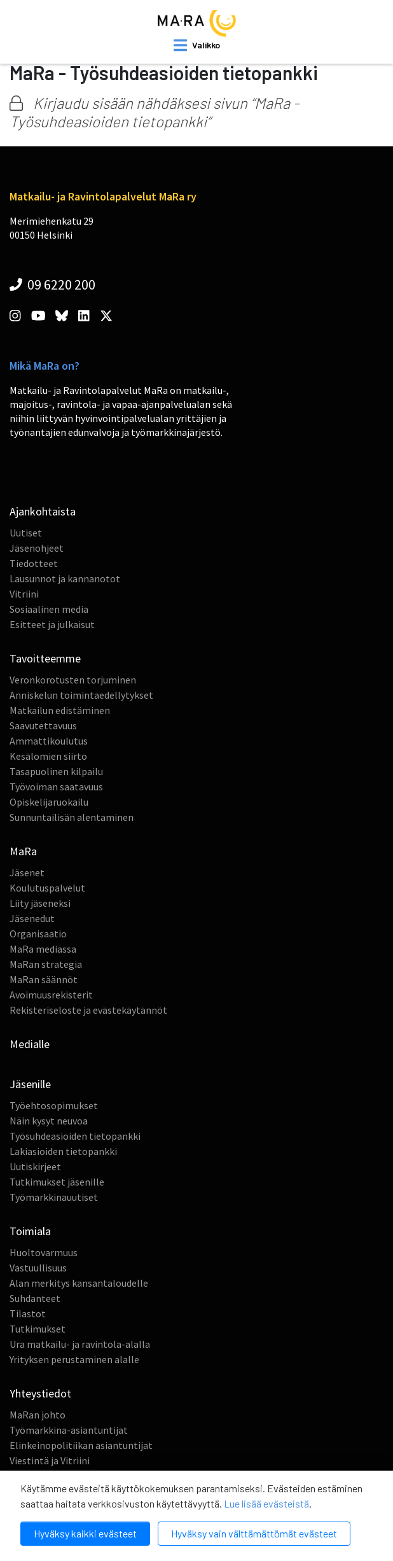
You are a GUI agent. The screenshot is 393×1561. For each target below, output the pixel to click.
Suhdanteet (35, 1298)
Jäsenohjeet (37, 548)
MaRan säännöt (44, 979)
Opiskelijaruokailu (49, 801)
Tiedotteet (34, 563)
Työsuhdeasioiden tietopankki (75, 1136)
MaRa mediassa (43, 948)
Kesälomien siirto (48, 756)
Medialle (30, 1044)
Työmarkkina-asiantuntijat (69, 1430)
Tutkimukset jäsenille (57, 1181)
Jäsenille (30, 1084)
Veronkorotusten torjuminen (73, 679)
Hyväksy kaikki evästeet (85, 1533)
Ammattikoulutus (49, 740)
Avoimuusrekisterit (51, 994)
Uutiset (26, 532)
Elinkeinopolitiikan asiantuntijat (81, 1445)
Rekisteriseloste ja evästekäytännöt (88, 1010)
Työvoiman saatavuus (56, 786)
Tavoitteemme (45, 658)
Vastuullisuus (38, 1267)
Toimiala (30, 1231)
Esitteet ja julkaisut (52, 624)
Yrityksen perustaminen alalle (74, 1359)
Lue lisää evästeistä (266, 1503)
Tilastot (28, 1313)
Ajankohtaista (43, 511)
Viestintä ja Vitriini (50, 1460)
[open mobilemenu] (197, 45)
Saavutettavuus (43, 725)
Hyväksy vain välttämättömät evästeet (254, 1533)
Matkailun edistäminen (60, 710)
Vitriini (24, 593)
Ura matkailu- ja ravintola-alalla (80, 1344)
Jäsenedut (32, 918)
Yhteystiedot (40, 1393)
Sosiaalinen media (49, 609)
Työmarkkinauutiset (54, 1197)
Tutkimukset (38, 1328)
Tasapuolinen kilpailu (56, 771)
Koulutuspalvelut (47, 887)
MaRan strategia (46, 964)
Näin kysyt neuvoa (49, 1120)
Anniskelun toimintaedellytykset (81, 695)
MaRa (23, 851)
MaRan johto (38, 1414)
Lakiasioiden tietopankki (63, 1151)
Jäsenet (27, 872)
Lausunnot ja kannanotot (65, 578)
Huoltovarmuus (44, 1252)
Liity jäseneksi (40, 903)
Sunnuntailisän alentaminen (72, 817)
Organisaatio (38, 933)
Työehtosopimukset (54, 1105)
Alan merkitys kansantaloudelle (79, 1283)
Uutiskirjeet (35, 1166)
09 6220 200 (52, 284)
